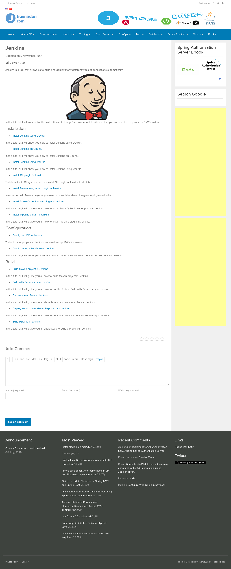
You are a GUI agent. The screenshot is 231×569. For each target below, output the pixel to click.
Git (133, 478)
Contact (31, 3)
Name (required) (15, 390)
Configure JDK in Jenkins (27, 235)
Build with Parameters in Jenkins (31, 282)
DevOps (123, 34)
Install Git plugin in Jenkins (28, 175)
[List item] (61, 359)
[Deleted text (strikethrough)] (34, 359)
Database (154, 34)
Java (9, 34)
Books (212, 34)
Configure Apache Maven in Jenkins (34, 248)
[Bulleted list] (52, 359)
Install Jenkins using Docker (29, 135)
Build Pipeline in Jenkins (27, 321)
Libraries (67, 34)
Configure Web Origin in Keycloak (146, 485)
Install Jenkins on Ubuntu (27, 148)
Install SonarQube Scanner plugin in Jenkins (38, 201)
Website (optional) (128, 390)
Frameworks (47, 34)
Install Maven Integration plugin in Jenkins (37, 188)
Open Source (103, 34)
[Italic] (11, 359)
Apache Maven (147, 457)
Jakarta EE (25, 34)
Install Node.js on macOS (76, 447)
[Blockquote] (25, 359)
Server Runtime (176, 34)
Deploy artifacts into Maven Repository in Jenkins (41, 308)
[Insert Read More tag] (75, 359)
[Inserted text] (40, 359)
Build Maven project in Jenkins (30, 269)
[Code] (67, 359)
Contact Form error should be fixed (25, 448)
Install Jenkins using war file (29, 162)
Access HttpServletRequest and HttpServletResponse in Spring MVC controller (82, 506)
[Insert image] (46, 359)
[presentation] (30, 409)
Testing (83, 34)
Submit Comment (18, 421)
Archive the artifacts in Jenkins (30, 295)
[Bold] (7, 359)
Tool (138, 34)
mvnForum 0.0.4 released (76, 516)
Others (197, 34)
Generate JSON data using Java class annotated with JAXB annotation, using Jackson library (143, 468)
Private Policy (15, 3)
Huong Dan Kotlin (184, 447)
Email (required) (71, 390)
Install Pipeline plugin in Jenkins (31, 214)
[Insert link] (16, 359)
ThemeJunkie (205, 562)
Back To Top (219, 562)
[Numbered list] (56, 359)
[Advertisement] (200, 162)
